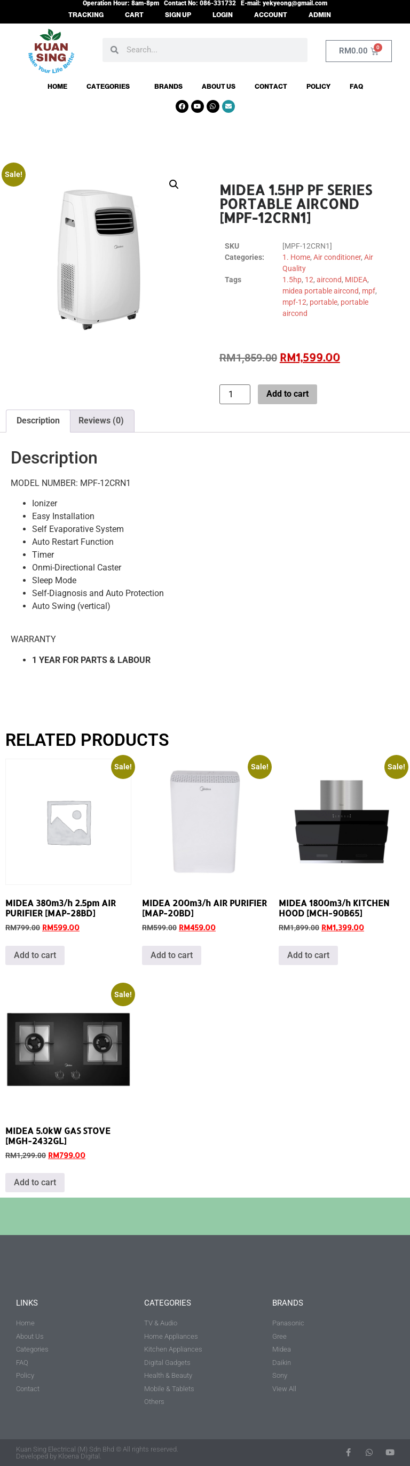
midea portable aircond (320, 291)
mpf (368, 291)
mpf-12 (294, 302)
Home (57, 86)
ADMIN (320, 15)
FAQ (356, 86)
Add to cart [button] (35, 955)
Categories (110, 86)
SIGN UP (178, 15)
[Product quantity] (234, 394)
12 (309, 279)
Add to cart (287, 394)
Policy (318, 86)
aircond (329, 279)
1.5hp (292, 279)
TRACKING (86, 15)
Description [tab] (38, 420)
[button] (174, 184)
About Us (218, 86)
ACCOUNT (270, 15)
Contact (271, 86)
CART (134, 15)
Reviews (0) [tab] (101, 420)
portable (323, 302)
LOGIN (222, 15)
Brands (168, 86)
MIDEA (356, 279)
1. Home (296, 257)
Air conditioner (337, 257)
